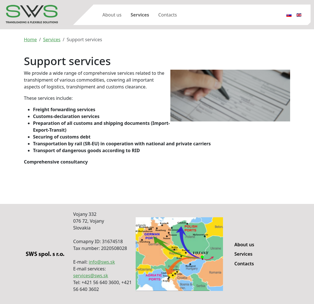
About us (111, 15)
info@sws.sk (102, 262)
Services (140, 15)
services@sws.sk (90, 275)
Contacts (167, 15)
